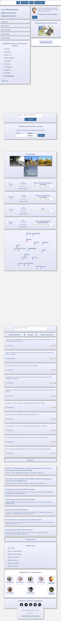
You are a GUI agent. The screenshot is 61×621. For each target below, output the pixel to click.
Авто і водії (11, 549)
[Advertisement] (30, 99)
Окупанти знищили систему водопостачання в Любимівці (22, 366)
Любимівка (8, 67)
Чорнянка (8, 61)
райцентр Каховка (8, 13)
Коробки (7, 73)
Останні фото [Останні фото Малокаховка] (30, 155)
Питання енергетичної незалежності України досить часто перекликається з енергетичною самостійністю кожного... (30, 533)
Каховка (7, 49)
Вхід (31, 2)
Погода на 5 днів (45, 42)
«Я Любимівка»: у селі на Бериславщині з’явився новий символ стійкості (26, 427)
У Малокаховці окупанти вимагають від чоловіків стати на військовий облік (27, 438)
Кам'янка (7, 64)
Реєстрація (25, 2)
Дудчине (7, 70)
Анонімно (30, 120)
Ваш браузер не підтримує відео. (30, 146)
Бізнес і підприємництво (15, 552)
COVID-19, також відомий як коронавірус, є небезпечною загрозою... (30, 471)
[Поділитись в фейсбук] (21, 606)
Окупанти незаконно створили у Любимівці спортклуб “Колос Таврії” (25, 404)
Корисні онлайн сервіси (15, 555)
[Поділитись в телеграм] (26, 606)
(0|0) (54, 346)
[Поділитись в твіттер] (35, 606)
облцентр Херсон (8, 16)
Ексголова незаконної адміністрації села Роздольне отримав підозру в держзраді (28, 450)
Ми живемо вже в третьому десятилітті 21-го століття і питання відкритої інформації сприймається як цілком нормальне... (30, 492)
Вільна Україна (9, 58)
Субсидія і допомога (14, 564)
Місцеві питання (12, 561)
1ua (18, 2)
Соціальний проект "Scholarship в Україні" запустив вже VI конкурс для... (30, 482)
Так (35, 17)
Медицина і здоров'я (14, 558)
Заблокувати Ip (23, 189)
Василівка (8, 52)
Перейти (41, 135)
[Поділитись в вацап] (39, 606)
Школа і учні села (13, 567)
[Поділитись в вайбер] (30, 606)
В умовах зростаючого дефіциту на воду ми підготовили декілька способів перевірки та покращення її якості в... (30, 523)
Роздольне (8, 55)
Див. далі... (30, 613)
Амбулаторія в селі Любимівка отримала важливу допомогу (22, 415)
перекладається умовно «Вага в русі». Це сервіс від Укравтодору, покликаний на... (30, 502)
